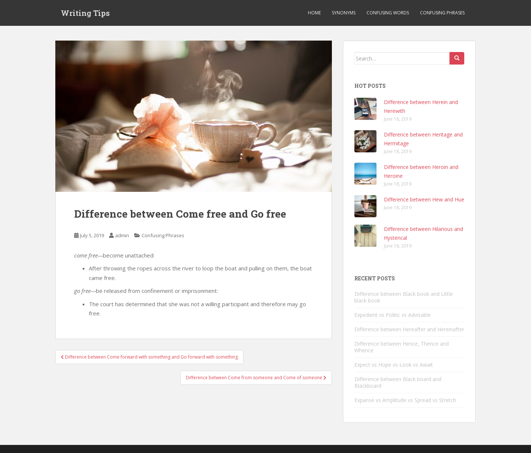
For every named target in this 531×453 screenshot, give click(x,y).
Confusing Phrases (442, 13)
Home (314, 13)
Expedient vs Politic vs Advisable (392, 314)
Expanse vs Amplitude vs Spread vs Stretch (405, 400)
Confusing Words (388, 13)
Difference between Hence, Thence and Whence (401, 347)
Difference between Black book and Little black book (403, 297)
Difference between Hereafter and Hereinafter (409, 329)
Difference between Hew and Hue (424, 199)
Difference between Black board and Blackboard (397, 382)
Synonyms (343, 13)
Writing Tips (85, 13)
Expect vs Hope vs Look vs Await (393, 364)
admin (122, 235)
